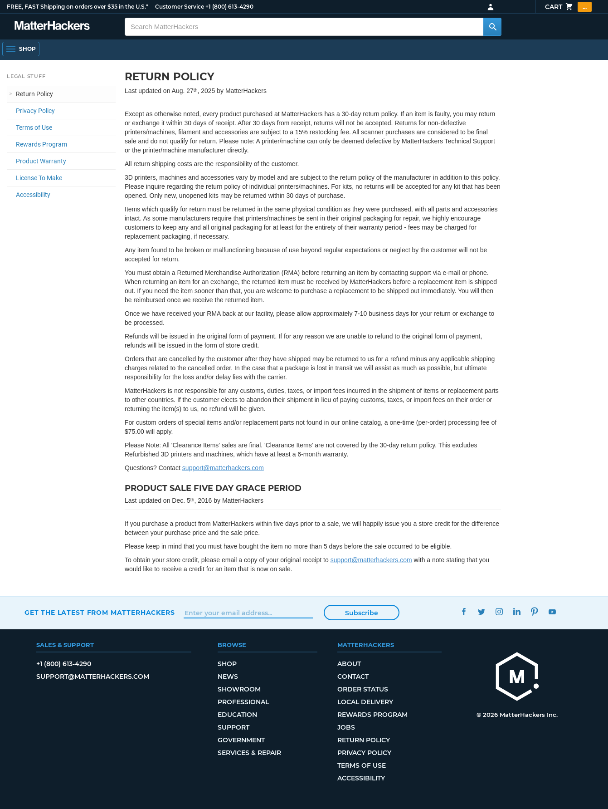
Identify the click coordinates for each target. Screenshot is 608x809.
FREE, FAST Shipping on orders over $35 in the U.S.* (77, 6)
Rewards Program (41, 144)
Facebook (464, 611)
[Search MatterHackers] (492, 27)
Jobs (346, 727)
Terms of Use (34, 127)
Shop (227, 664)
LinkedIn (517, 611)
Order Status (362, 689)
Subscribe (361, 613)
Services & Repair (249, 753)
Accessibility (33, 194)
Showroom (239, 689)
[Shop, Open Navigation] (20, 49)
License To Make (39, 177)
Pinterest (535, 611)
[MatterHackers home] (52, 26)
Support (233, 727)
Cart (568, 7)
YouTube (552, 611)
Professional (243, 702)
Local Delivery (365, 702)
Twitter (482, 611)
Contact (353, 676)
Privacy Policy (35, 110)
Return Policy (34, 94)
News (228, 676)
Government (241, 740)
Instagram (499, 611)
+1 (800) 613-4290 (229, 6)
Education (237, 715)
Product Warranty (41, 161)
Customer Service (179, 6)
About (349, 664)
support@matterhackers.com (223, 467)
